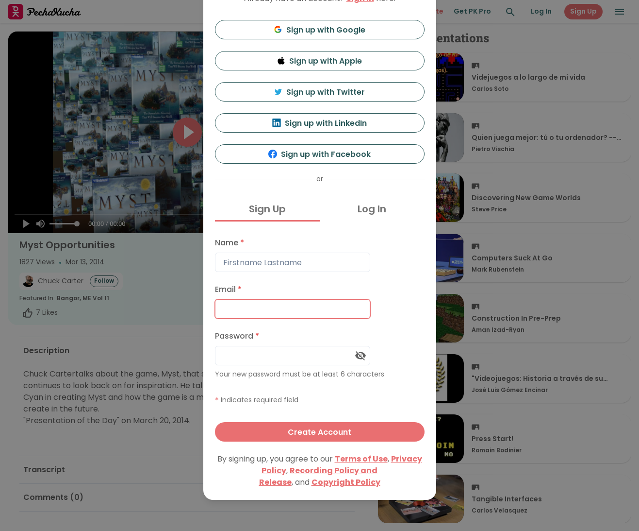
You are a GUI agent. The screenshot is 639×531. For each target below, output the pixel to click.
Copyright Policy (345, 482)
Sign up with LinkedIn (319, 123)
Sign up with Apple (319, 61)
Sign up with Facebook (319, 154)
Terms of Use (361, 458)
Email (228, 289)
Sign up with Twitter (319, 92)
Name (229, 242)
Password (237, 336)
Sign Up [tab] (267, 209)
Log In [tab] (372, 209)
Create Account (319, 432)
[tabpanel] (320, 337)
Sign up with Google (319, 29)
